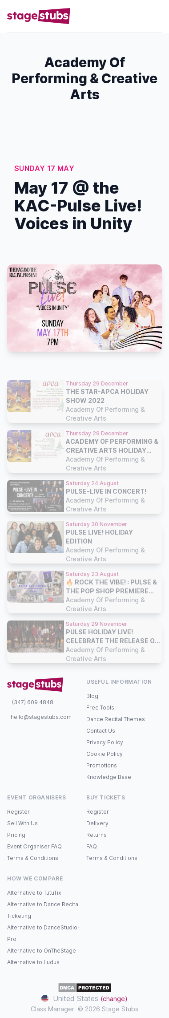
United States (84, 998)
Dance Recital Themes (115, 719)
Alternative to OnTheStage (41, 950)
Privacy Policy (104, 742)
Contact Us (100, 730)
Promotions (101, 765)
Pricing (16, 834)
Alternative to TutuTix (34, 892)
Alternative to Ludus (33, 962)
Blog (92, 696)
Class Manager (52, 1009)
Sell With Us (22, 823)
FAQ (91, 846)
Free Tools (100, 707)
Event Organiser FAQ (34, 846)
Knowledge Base (108, 777)
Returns (96, 834)
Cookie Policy (104, 753)
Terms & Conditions (32, 858)
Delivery (97, 823)
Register (18, 811)
